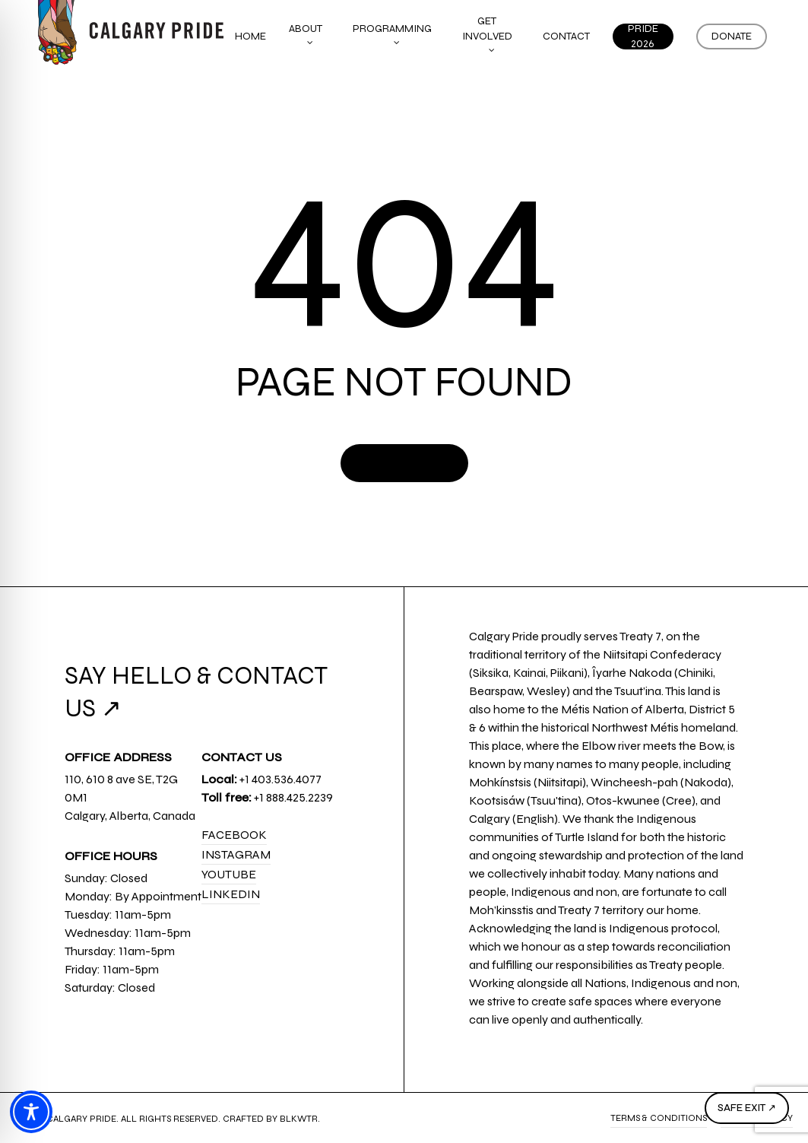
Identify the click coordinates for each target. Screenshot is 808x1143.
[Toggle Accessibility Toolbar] (31, 1112)
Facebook (234, 834)
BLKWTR (299, 1118)
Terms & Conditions (658, 1118)
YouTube (228, 874)
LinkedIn (230, 894)
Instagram (236, 854)
